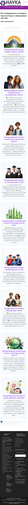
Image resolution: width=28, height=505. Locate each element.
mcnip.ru (8, 491)
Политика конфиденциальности (9, 499)
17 (12, 424)
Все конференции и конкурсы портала (20, 482)
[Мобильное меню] (25, 2)
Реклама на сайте (21, 479)
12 (25, 421)
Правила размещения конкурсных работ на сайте (20, 475)
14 (4, 424)
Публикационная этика (20, 465)
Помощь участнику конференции (20, 470)
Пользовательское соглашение (13, 498)
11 (22, 421)
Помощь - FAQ (20, 468)
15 (7, 424)
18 (15, 424)
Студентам (21, 7)
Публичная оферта (22, 499)
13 (2, 424)
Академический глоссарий (19, 462)
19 (17, 424)
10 (20, 421)
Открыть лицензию (20, 449)
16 (9, 424)
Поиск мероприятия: (7, 21)
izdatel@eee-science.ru (9, 485)
